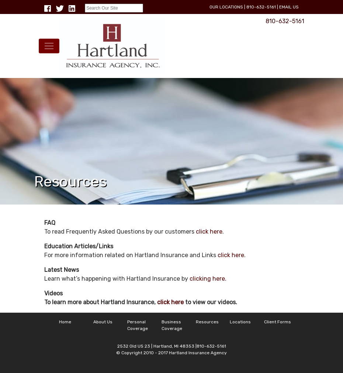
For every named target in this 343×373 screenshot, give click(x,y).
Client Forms (277, 321)
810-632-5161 (261, 7)
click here (209, 231)
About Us (102, 321)
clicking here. (208, 278)
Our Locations (226, 7)
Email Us (289, 7)
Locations (240, 321)
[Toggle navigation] (49, 46)
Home (65, 321)
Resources (207, 321)
